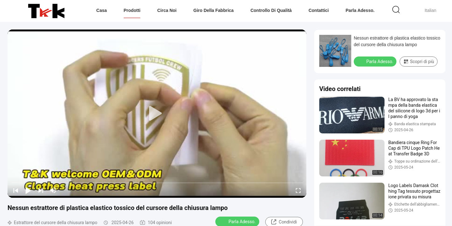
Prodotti (132, 10)
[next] (41, 190)
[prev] (15, 190)
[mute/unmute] (53, 190)
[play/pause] (28, 190)
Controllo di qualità (271, 10)
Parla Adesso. (360, 10)
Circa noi (166, 10)
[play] (157, 113)
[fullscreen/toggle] (298, 190)
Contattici (319, 10)
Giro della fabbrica (213, 10)
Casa (101, 10)
